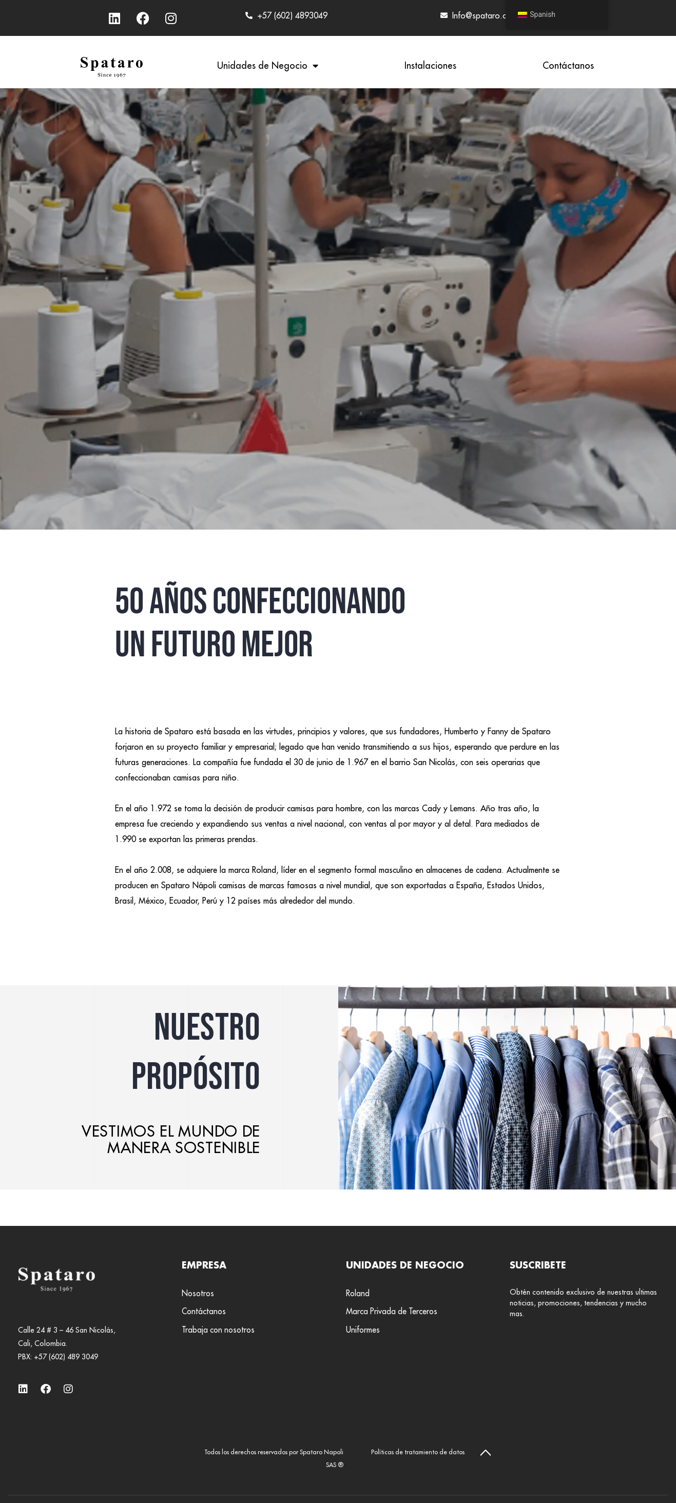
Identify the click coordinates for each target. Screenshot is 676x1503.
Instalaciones (430, 65)
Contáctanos (568, 65)
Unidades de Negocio (267, 65)
